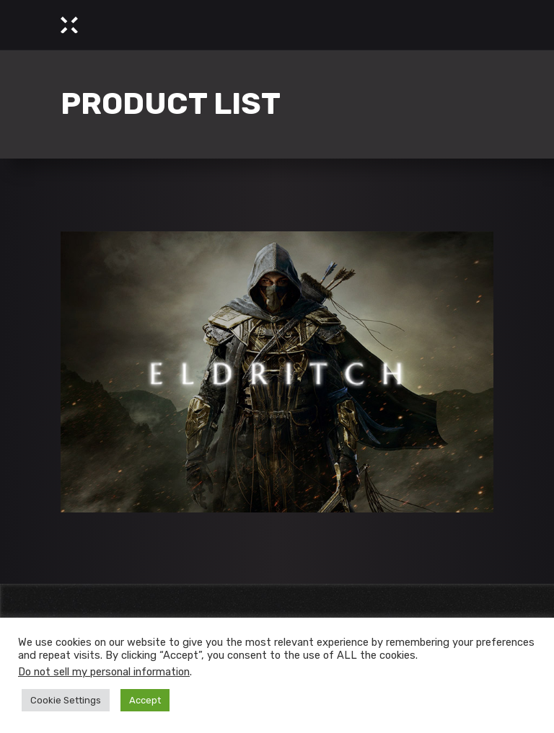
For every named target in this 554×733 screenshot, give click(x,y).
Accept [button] (145, 700)
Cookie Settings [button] (65, 700)
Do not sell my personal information (104, 671)
